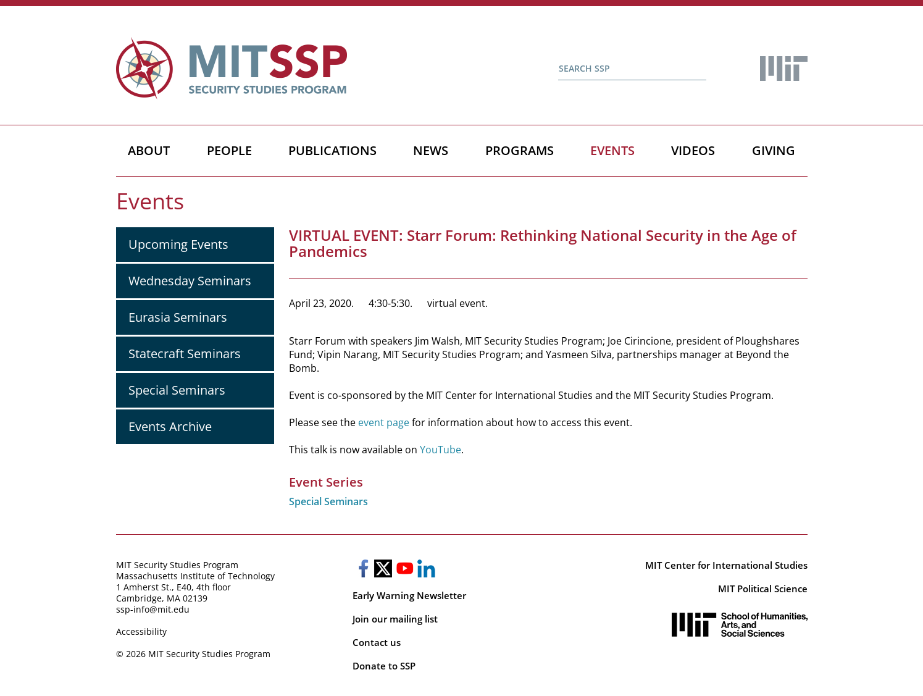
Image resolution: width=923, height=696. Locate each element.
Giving (773, 150)
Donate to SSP (384, 666)
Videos (693, 150)
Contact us (377, 642)
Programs (519, 150)
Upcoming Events (178, 244)
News (430, 150)
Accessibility (141, 631)
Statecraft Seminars (184, 353)
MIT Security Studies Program (177, 565)
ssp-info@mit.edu (153, 609)
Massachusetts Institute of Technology (195, 576)
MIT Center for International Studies (726, 565)
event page (382, 422)
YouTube (440, 449)
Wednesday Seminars (189, 280)
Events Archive (170, 426)
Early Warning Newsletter (409, 595)
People (229, 150)
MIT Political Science (763, 588)
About (149, 150)
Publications (332, 150)
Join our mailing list (395, 619)
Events (612, 150)
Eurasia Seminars (177, 317)
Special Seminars (176, 390)
